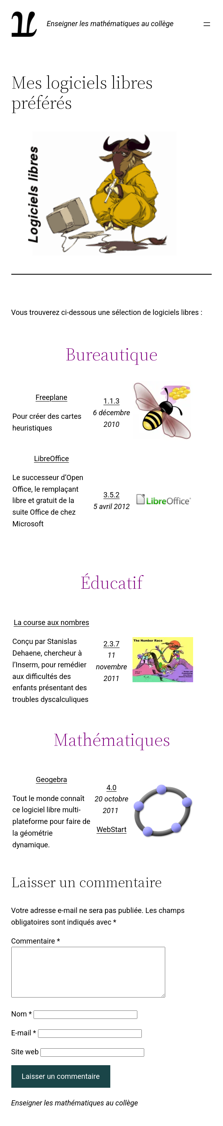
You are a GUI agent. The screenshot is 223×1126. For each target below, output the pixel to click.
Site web (25, 1061)
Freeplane (51, 397)
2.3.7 (111, 644)
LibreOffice (51, 458)
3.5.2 (111, 495)
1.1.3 (111, 401)
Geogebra (51, 779)
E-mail (23, 1042)
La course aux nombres (51, 622)
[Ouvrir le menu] (207, 24)
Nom (21, 1023)
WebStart (111, 829)
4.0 (111, 787)
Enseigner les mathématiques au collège (110, 23)
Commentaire (35, 941)
